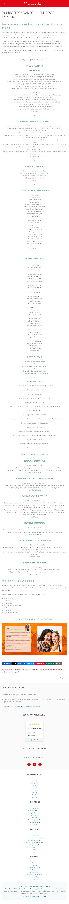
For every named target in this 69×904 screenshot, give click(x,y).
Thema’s (34, 781)
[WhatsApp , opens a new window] (50, 663)
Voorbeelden (34, 783)
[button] (4, 3)
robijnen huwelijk (7, 672)
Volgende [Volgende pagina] (63, 678)
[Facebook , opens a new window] (7, 663)
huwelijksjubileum (40, 670)
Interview (34, 865)
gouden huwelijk (59, 670)
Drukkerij (34, 870)
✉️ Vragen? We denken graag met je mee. (34, 896)
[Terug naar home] (34, 3)
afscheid (11, 670)
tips (52, 670)
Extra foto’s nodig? (34, 822)
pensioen (5, 670)
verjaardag (24, 670)
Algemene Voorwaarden (34, 874)
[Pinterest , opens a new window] (40, 663)
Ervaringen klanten (34, 867)
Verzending (34, 815)
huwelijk (31, 670)
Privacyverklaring (34, 877)
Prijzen (34, 797)
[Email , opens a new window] (58, 663)
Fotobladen (34, 788)
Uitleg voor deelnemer (34, 810)
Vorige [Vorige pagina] (4, 678)
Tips (34, 849)
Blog (34, 852)
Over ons (34, 863)
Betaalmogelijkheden (34, 820)
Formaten (34, 790)
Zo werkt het (34, 808)
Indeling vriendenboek (34, 845)
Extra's (35, 785)
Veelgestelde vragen (34, 813)
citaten (48, 670)
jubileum (17, 670)
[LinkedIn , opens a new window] (21, 663)
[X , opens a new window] (14, 663)
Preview (34, 792)
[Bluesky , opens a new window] (30, 663)
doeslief (16, 672)
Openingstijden (34, 872)
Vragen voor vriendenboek (34, 842)
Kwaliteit (34, 795)
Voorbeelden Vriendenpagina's (34, 838)
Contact (34, 824)
